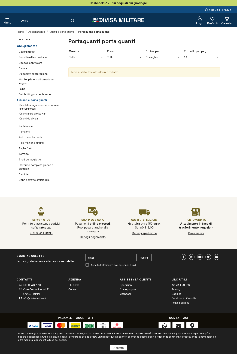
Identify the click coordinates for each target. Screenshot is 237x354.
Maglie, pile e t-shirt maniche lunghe (36, 81)
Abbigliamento (36, 31)
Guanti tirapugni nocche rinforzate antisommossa (39, 107)
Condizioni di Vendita (184, 298)
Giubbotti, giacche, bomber (35, 94)
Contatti (72, 289)
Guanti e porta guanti (62, 31)
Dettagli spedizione (144, 233)
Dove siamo (196, 233)
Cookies (176, 293)
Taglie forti (25, 148)
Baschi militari (27, 51)
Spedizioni (126, 284)
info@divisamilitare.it (34, 298)
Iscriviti (144, 257)
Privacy (176, 289)
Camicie (24, 174)
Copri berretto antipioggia (34, 180)
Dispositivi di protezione (33, 73)
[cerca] (42, 20)
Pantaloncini (26, 126)
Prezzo (112, 51)
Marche (74, 51)
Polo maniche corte (30, 137)
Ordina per (152, 51)
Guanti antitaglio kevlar (32, 113)
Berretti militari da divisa (33, 57)
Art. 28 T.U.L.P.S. (181, 284)
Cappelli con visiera (30, 63)
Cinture (23, 68)
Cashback (126, 293)
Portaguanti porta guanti (94, 31)
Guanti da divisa (28, 118)
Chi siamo (74, 284)
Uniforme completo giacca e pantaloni (36, 166)
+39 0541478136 (218, 9)
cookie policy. (89, 336)
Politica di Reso (180, 302)
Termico (24, 154)
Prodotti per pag (195, 51)
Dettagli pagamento (93, 237)
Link (133, 265)
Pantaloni (24, 131)
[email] (111, 257)
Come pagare (128, 289)
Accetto (118, 348)
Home (20, 31)
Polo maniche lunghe (31, 142)
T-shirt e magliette (30, 159)
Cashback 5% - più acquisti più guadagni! (119, 3)
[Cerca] (72, 20)
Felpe (22, 88)
